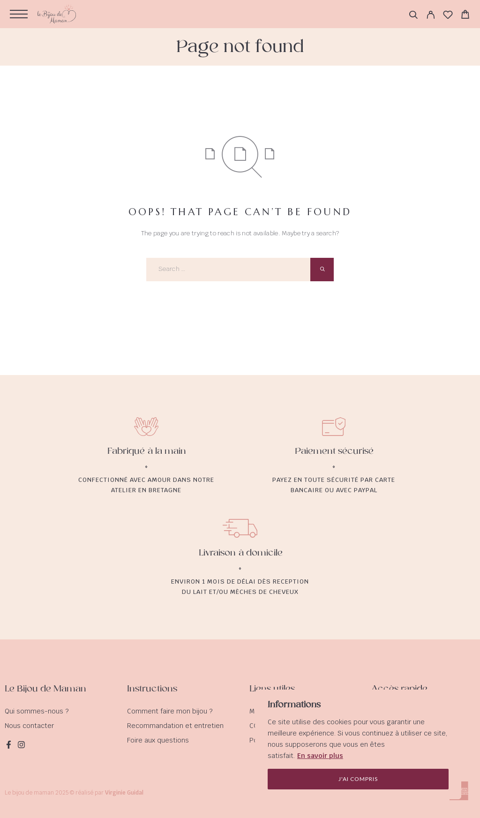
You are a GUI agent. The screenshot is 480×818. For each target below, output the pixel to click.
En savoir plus (320, 755)
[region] (358, 744)
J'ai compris (358, 778)
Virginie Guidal (124, 792)
